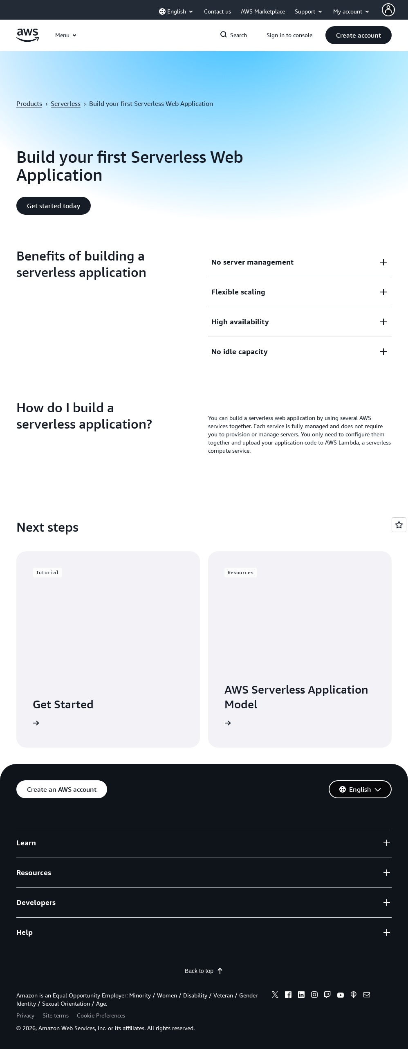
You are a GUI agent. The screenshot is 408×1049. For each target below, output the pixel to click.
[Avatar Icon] (388, 9)
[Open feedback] (399, 524)
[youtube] (340, 995)
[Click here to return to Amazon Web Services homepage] (27, 39)
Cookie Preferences (101, 1015)
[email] (366, 995)
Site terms (56, 1015)
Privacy (25, 1015)
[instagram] (314, 995)
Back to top (204, 971)
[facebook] (288, 995)
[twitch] (327, 995)
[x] (275, 995)
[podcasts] (353, 995)
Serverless (66, 103)
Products (29, 103)
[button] (358, 35)
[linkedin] (301, 995)
